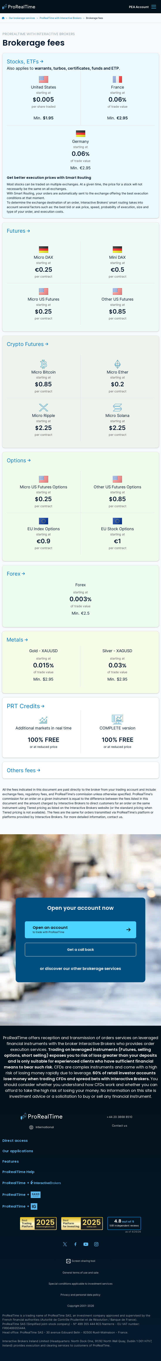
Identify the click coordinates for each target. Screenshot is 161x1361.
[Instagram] (96, 1244)
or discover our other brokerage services (80, 968)
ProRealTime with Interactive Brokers (60, 18)
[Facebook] (75, 1244)
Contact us (119, 1125)
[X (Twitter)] (65, 1244)
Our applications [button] (80, 1151)
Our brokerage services (22, 18)
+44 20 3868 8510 (119, 1117)
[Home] (41, 1116)
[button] (80, 1183)
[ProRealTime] (19, 6)
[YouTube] (86, 1244)
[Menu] (154, 6)
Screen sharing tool (80, 1261)
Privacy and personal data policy (80, 1294)
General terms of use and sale (80, 1272)
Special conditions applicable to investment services (80, 1283)
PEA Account (139, 7)
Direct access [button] (80, 1140)
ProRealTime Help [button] (80, 1172)
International (41, 1127)
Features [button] (80, 1161)
